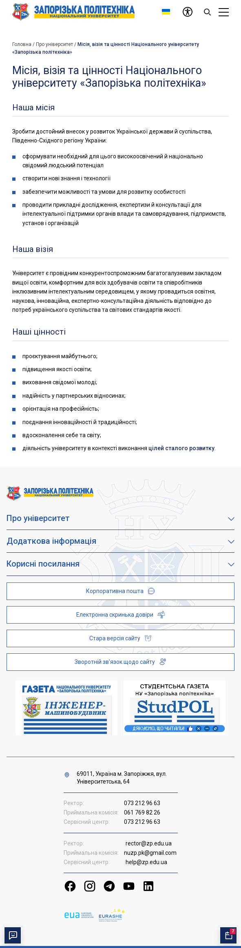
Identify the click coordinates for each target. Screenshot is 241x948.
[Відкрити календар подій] (228, 935)
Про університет (54, 44)
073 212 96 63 (142, 803)
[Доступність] (187, 12)
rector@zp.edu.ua (149, 843)
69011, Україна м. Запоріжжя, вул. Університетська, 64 (122, 778)
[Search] (207, 12)
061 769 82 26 (142, 812)
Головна (21, 44)
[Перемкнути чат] (12, 935)
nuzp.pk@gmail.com (150, 852)
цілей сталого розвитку (181, 448)
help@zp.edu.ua (146, 862)
